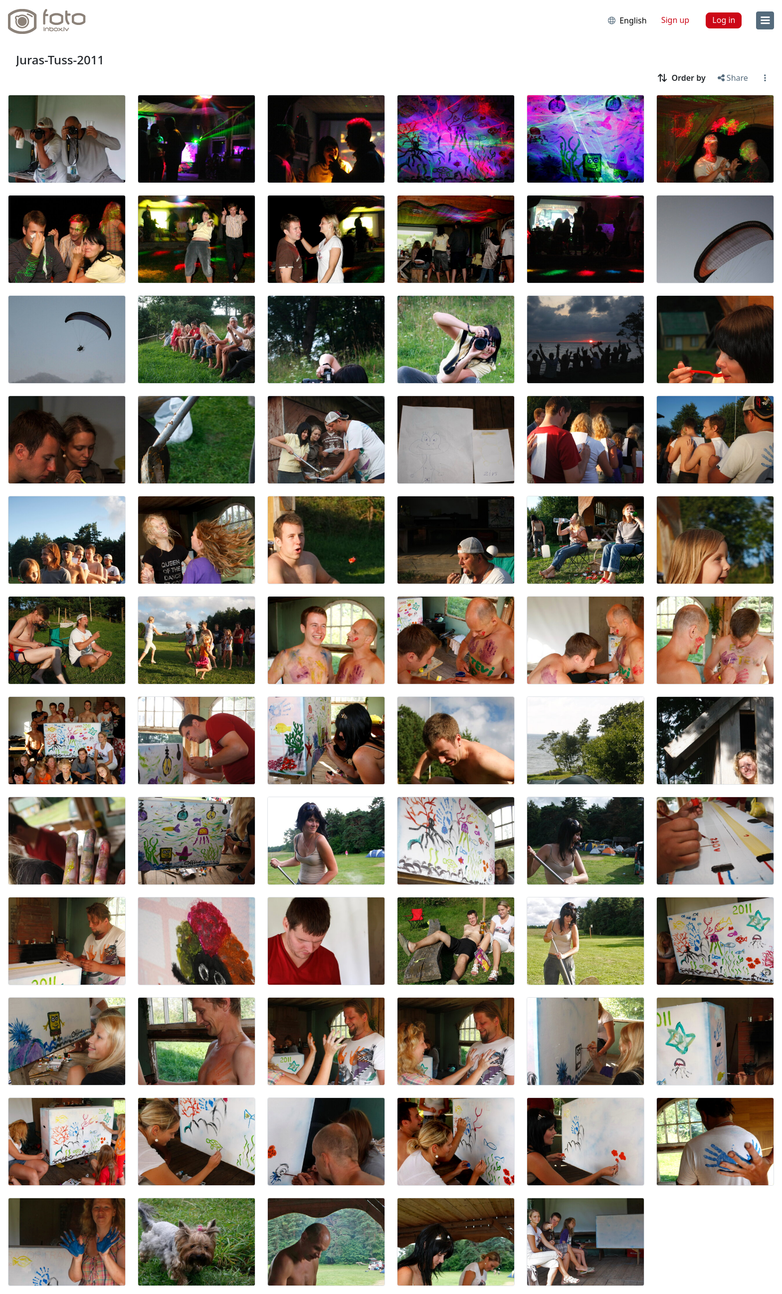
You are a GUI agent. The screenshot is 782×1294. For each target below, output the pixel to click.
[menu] (765, 20)
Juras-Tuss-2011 (60, 59)
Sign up (675, 19)
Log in (723, 19)
